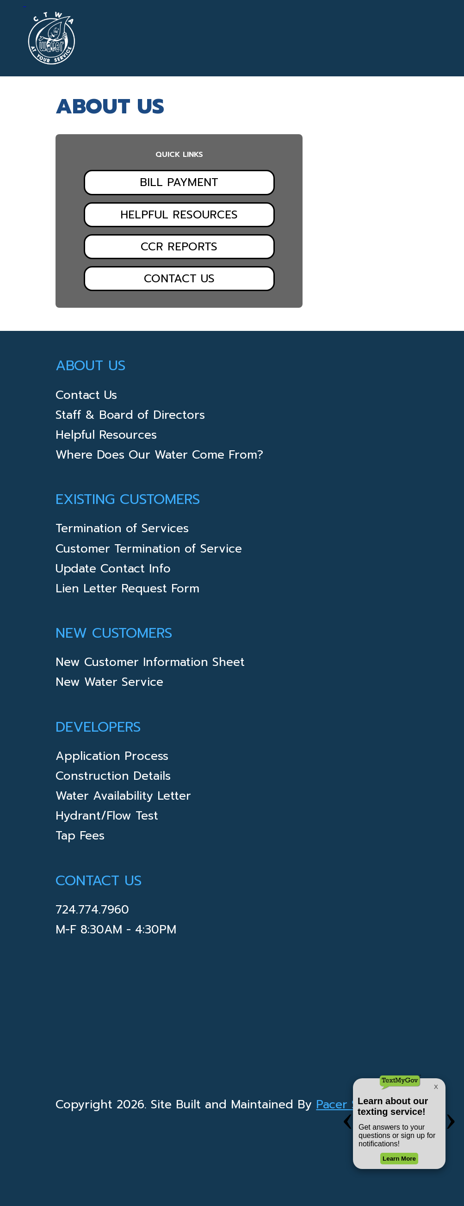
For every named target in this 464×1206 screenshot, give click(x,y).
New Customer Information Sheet (150, 664)
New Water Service (109, 684)
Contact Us (179, 278)
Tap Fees (80, 837)
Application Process (112, 758)
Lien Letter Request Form (127, 590)
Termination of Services (122, 530)
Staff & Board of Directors (130, 417)
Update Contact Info (113, 570)
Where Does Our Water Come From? (159, 456)
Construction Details (113, 778)
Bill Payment (179, 182)
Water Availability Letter (123, 797)
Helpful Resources (179, 214)
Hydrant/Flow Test (107, 817)
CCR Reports (179, 246)
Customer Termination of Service (149, 550)
